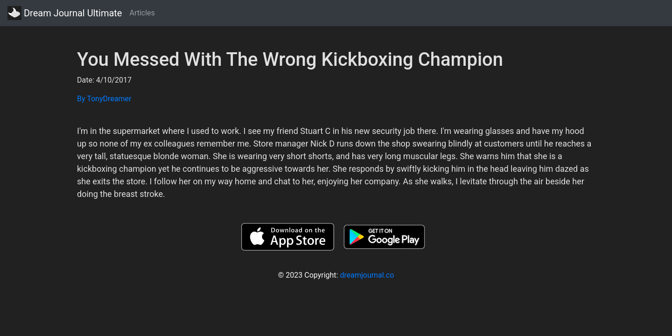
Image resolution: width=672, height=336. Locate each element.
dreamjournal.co (367, 275)
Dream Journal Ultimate (64, 13)
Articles (141, 12)
